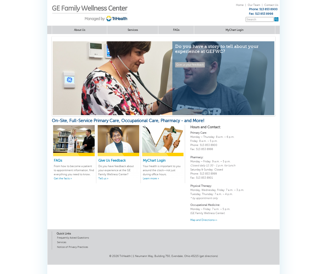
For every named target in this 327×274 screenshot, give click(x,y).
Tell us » (103, 178)
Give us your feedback (190, 64)
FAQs (176, 30)
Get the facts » (63, 178)
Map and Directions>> (203, 220)
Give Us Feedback (112, 160)
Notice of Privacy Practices (72, 247)
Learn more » (151, 178)
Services (133, 30)
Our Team (254, 5)
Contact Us (271, 5)
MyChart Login (234, 30)
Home (240, 5)
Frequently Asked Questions (73, 237)
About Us (79, 30)
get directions (208, 256)
